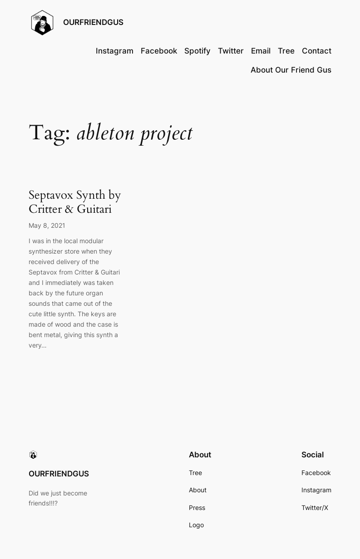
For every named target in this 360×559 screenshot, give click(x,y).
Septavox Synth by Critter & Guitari (75, 202)
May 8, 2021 (47, 225)
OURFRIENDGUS (93, 22)
